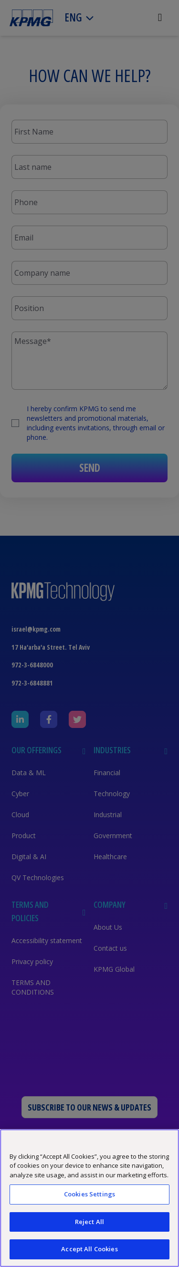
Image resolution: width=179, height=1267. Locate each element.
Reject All (89, 1221)
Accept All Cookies (89, 1249)
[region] (89, 1198)
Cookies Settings (89, 1194)
